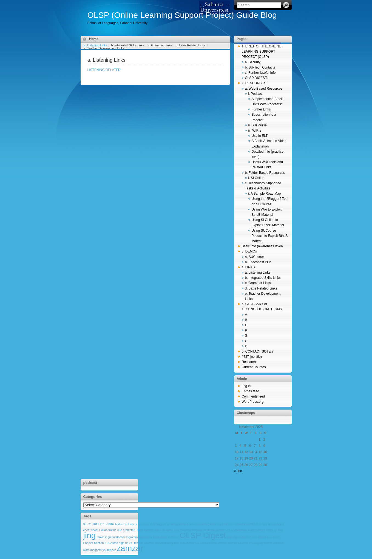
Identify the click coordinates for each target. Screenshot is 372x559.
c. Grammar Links (160, 45)
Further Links (261, 109)
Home (93, 39)
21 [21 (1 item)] (90, 524)
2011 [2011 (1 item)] (95, 524)
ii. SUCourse (257, 125)
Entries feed (250, 391)
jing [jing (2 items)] (89, 535)
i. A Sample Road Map (264, 193)
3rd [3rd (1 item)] (85, 524)
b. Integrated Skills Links (127, 45)
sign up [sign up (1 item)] (123, 542)
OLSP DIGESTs (256, 78)
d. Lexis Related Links (191, 45)
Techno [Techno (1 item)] (222, 542)
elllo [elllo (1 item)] (157, 530)
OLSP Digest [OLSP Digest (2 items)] (203, 535)
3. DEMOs (249, 251)
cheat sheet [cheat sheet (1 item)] (90, 530)
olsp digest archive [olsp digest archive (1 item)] (239, 537)
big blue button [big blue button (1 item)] (226, 524)
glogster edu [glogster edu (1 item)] (223, 530)
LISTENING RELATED (104, 70)
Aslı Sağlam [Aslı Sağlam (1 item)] (158, 524)
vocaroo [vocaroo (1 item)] (278, 542)
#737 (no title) (252, 357)
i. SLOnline (256, 178)
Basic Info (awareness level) (262, 246)
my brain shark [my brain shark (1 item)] (157, 537)
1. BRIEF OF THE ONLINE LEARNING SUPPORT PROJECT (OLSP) (261, 51)
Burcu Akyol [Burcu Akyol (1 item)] (275, 524)
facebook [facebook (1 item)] (208, 530)
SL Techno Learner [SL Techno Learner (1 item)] (141, 542)
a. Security (253, 62)
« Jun (238, 471)
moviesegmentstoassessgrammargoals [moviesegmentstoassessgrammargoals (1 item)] (122, 537)
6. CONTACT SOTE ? (258, 351)
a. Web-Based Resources (264, 88)
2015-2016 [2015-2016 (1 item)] (107, 524)
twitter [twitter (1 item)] (268, 542)
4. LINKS (248, 267)
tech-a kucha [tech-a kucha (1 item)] (208, 542)
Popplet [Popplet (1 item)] (88, 542)
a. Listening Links (95, 45)
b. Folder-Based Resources (265, 173)
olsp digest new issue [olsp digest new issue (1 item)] (266, 537)
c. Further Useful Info (260, 73)
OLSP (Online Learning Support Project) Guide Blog (182, 14)
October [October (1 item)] (173, 537)
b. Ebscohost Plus (258, 262)
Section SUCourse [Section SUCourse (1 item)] (106, 542)
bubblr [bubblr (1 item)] (263, 524)
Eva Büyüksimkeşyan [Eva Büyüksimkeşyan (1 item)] (188, 530)
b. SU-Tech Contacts (260, 67)
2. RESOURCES (254, 83)
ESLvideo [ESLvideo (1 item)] (167, 530)
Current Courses (254, 367)
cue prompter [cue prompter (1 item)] (126, 530)
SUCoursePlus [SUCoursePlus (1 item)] (189, 542)
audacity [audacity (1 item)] (172, 524)
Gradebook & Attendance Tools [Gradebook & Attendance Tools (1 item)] (252, 530)
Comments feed (253, 396)
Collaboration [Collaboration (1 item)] (108, 530)
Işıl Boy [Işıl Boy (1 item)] (278, 530)
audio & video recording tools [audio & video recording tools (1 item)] (197, 524)
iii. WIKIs (254, 130)
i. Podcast (255, 94)
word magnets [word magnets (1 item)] (92, 550)
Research (249, 362)
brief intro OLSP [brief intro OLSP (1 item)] (247, 524)
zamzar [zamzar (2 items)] (130, 548)
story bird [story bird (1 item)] (173, 542)
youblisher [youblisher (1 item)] (109, 550)
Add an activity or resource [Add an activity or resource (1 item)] (132, 524)
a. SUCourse (254, 257)
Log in (246, 386)
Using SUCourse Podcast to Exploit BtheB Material (270, 236)
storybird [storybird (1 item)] (160, 542)
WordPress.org (253, 402)
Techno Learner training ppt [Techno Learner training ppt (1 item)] (245, 542)
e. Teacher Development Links (104, 48)
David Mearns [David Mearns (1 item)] (144, 530)
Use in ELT (260, 136)
